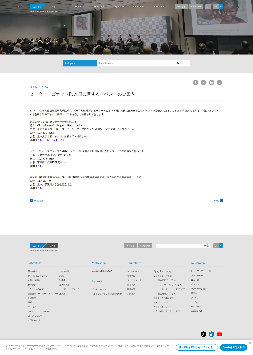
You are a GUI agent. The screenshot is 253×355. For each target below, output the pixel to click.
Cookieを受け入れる (234, 347)
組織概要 (32, 298)
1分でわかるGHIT (36, 289)
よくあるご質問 (35, 316)
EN (216, 6)
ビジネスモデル (99, 289)
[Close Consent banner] (250, 343)
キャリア (32, 307)
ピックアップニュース (201, 271)
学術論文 (195, 293)
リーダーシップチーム (69, 289)
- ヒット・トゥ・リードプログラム (172, 289)
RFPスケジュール (161, 302)
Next (218, 200)
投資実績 (131, 276)
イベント (195, 284)
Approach (119, 6)
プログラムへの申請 (163, 276)
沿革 (30, 302)
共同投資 (131, 293)
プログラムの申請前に (164, 298)
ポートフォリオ (134, 280)
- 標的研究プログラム (166, 280)
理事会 (62, 280)
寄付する (181, 6)
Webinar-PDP (196, 311)
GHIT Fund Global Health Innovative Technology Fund (44, 8)
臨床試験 (131, 289)
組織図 (62, 293)
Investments (139, 6)
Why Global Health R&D (102, 271)
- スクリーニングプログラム (169, 285)
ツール (194, 302)
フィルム (195, 297)
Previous (36, 200)
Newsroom (159, 6)
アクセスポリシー (162, 307)
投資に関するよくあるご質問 (167, 311)
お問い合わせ (34, 320)
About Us (79, 6)
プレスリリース (198, 275)
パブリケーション (199, 288)
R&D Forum (196, 306)
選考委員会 (64, 285)
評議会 (62, 276)
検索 (206, 245)
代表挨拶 (32, 285)
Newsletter (196, 6)
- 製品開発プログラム (166, 293)
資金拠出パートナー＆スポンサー (43, 293)
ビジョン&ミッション (38, 276)
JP (221, 6)
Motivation (99, 6)
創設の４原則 (34, 280)
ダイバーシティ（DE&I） (39, 311)
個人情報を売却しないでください (196, 347)
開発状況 (131, 285)
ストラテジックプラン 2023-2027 (107, 294)
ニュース (195, 280)
